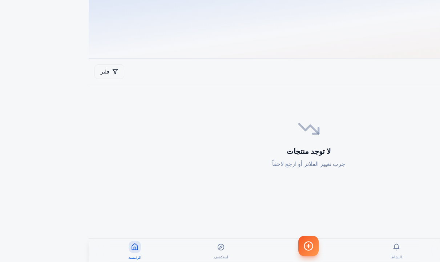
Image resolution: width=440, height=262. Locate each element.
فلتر (20, 71)
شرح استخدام (408, 71)
